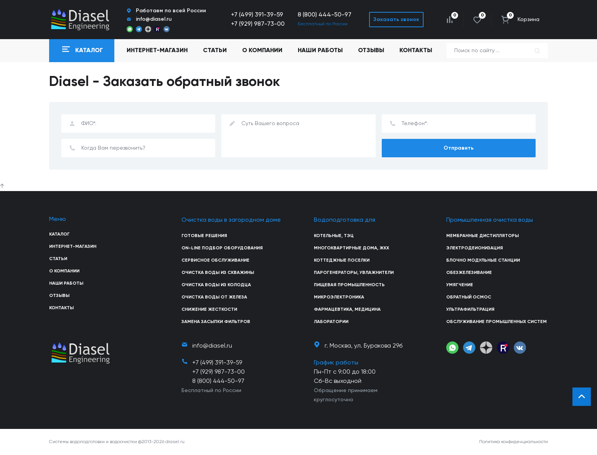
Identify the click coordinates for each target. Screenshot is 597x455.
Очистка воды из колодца (216, 285)
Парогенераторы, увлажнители (354, 272)
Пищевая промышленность (349, 285)
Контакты (415, 51)
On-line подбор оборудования (222, 248)
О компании (262, 51)
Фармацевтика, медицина (347, 309)
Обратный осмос (468, 297)
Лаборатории (331, 322)
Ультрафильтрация (470, 309)
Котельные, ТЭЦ (334, 236)
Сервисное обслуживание (215, 260)
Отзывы (371, 51)
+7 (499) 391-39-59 (257, 15)
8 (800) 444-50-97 (324, 15)
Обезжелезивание (469, 272)
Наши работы (320, 51)
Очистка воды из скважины (217, 272)
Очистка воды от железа (214, 297)
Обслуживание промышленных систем (496, 322)
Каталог (59, 234)
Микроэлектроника (339, 297)
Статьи (215, 51)
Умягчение (459, 285)
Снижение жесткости (209, 309)
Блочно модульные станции (483, 260)
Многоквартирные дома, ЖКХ (351, 248)
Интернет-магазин (72, 246)
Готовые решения (204, 236)
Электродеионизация (474, 248)
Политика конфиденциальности (513, 442)
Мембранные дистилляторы (482, 236)
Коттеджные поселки (341, 260)
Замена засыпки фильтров (215, 322)
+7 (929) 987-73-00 (258, 24)
